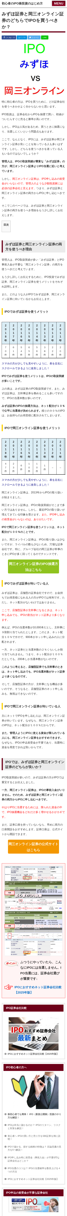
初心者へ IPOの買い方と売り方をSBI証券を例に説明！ (34, 1138)
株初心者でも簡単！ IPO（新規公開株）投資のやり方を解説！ (34, 1116)
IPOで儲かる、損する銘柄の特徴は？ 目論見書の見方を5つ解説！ (34, 1148)
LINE (45, 37)
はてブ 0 (21, 37)
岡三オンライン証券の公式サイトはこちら (33, 847)
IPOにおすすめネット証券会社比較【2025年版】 (33, 1179)
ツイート (34, 37)
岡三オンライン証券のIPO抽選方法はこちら (33, 567)
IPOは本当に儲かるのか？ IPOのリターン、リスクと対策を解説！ (34, 1127)
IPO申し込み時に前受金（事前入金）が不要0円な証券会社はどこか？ (34, 1159)
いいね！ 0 (8, 37)
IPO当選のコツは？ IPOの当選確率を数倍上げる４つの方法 (34, 1170)
